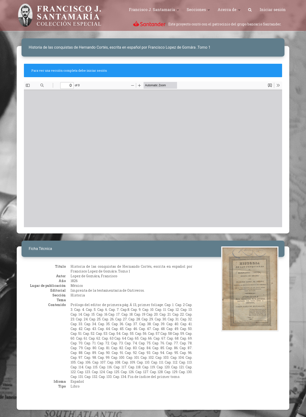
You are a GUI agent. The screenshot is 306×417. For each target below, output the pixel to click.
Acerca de (227, 9)
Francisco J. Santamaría (152, 9)
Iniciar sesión (273, 9)
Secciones (196, 9)
